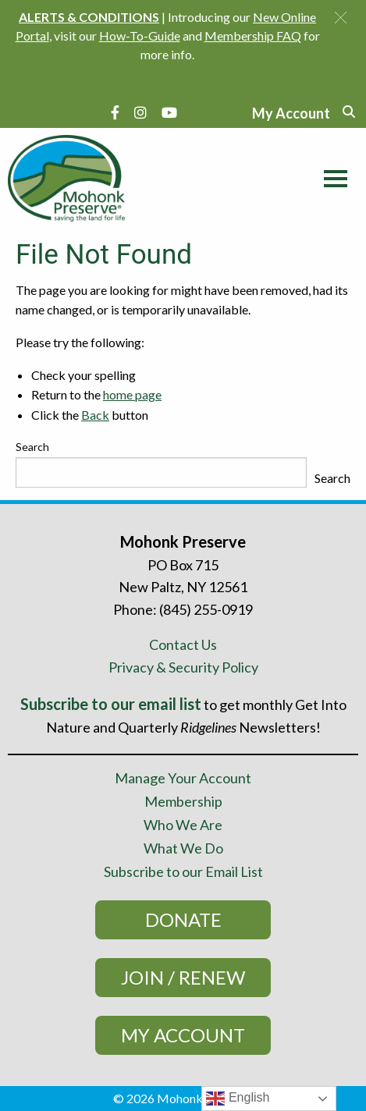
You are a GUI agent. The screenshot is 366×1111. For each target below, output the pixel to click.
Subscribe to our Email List (183, 871)
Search (32, 446)
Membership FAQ (252, 35)
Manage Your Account (183, 778)
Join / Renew (183, 977)
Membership (183, 801)
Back (95, 414)
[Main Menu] (331, 176)
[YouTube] (169, 112)
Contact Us (183, 644)
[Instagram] (140, 112)
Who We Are (183, 825)
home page (132, 394)
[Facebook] (115, 112)
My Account (183, 1035)
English (237, 1098)
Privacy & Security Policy (183, 667)
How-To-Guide (139, 35)
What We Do (183, 848)
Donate (183, 919)
